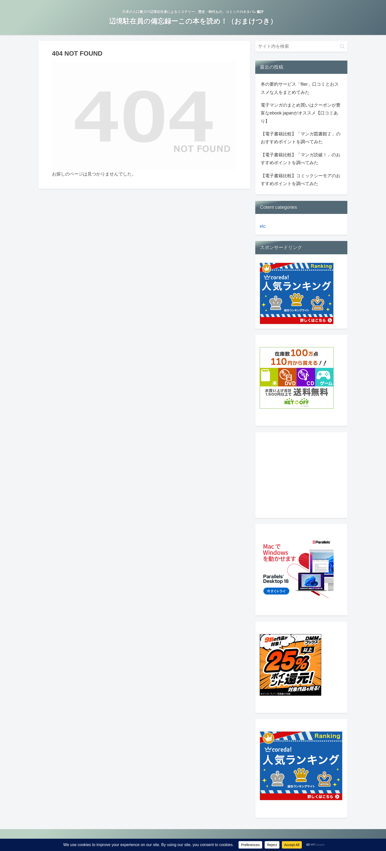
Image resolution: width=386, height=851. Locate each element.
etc (263, 226)
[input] (301, 46)
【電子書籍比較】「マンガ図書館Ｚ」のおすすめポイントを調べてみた (300, 137)
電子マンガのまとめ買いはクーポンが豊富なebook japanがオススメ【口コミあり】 (300, 113)
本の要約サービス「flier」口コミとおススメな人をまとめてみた (300, 88)
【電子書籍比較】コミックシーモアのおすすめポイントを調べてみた (300, 179)
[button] (342, 46)
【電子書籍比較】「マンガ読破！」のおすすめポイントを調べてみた (300, 158)
